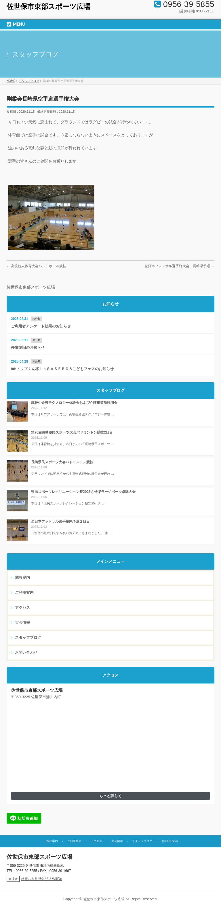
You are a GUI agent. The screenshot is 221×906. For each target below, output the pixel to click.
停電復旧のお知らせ (28, 348)
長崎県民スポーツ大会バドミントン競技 (62, 462)
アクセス (20, 608)
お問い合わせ (24, 653)
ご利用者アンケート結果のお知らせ (41, 326)
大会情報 (20, 623)
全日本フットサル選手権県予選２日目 (60, 521)
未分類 (36, 318)
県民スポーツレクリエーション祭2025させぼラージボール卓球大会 (83, 492)
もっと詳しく (110, 796)
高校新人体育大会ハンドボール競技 (36, 266)
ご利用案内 (22, 593)
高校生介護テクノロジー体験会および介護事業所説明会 (74, 403)
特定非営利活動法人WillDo (41, 879)
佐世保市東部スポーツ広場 (48, 6)
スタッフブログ (26, 638)
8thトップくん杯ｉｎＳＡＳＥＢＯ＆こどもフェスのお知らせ (62, 369)
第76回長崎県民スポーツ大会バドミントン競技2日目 (72, 432)
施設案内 (20, 578)
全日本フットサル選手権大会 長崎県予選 (179, 266)
